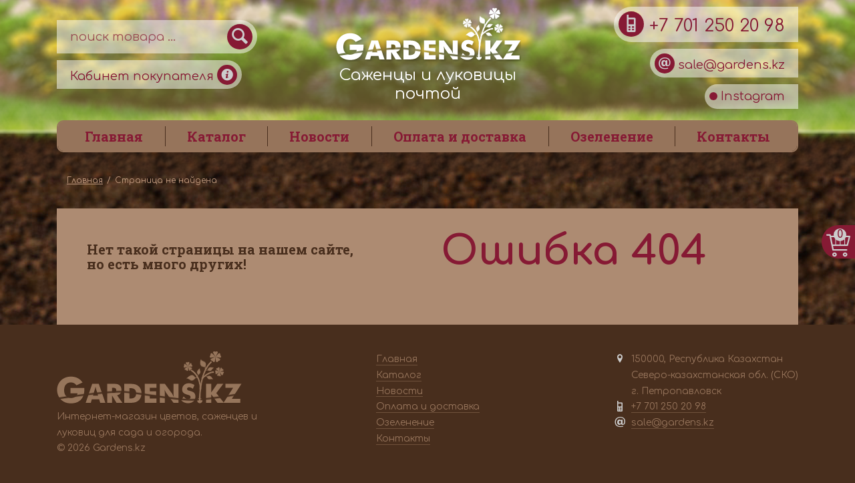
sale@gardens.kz (720, 63)
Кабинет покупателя (153, 75)
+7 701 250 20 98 (702, 24)
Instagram (747, 96)
